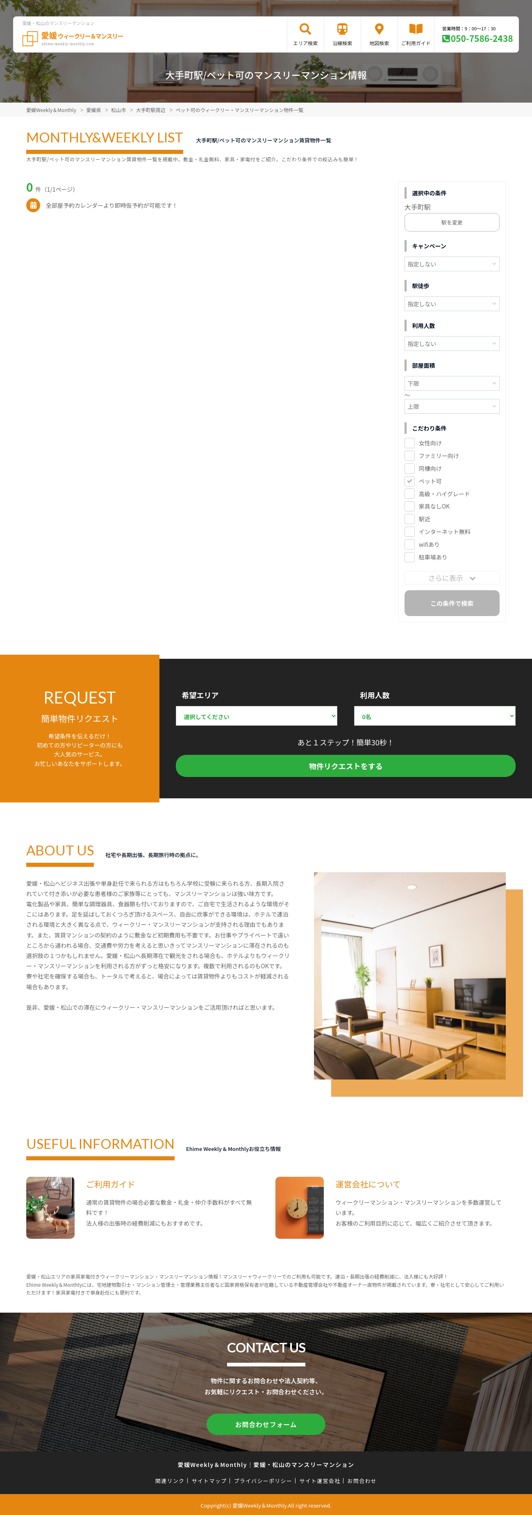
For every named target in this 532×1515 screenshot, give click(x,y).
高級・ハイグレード (444, 494)
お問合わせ (362, 1479)
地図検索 (379, 42)
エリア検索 (305, 42)
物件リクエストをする (346, 766)
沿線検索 (342, 42)
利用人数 (374, 695)
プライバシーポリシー (263, 1479)
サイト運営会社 (319, 1479)
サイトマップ (209, 1479)
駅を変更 (452, 222)
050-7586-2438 (482, 38)
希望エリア (200, 695)
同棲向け (430, 468)
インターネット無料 (445, 531)
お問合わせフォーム (266, 1423)
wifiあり (429, 544)
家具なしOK (434, 506)
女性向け (430, 443)
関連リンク (170, 1479)
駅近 (424, 519)
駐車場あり (433, 557)
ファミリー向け (439, 456)
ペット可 (430, 481)
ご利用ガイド (416, 42)
